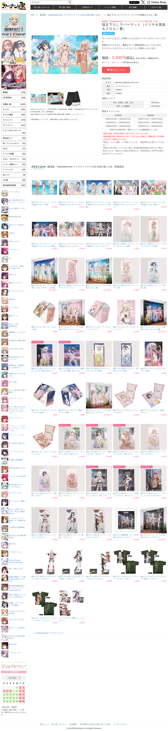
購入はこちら (116, 69)
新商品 (14, 92)
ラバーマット (14, 125)
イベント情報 (110, 7)
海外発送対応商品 (14, 185)
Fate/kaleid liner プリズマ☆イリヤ (49, 633)
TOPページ (44, 724)
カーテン (14, 109)
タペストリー (14, 120)
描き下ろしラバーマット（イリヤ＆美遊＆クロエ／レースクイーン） (125, 204)
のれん (14, 148)
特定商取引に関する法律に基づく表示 (95, 724)
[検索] (70, 2)
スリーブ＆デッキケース (14, 132)
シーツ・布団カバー (14, 164)
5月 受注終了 (14, 98)
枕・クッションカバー (14, 143)
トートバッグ (14, 170)
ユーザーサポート (120, 724)
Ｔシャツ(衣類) (14, 154)
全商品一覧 (14, 104)
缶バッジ (14, 175)
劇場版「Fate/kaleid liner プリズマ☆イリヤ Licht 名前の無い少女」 (71, 15)
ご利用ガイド (87, 7)
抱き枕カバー (14, 138)
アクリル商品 (14, 115)
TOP (32, 15)
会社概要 (73, 724)
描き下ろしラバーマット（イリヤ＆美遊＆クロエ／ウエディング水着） (98, 204)
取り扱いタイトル (59, 724)
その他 (14, 180)
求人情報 (133, 7)
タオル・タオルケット (14, 159)
